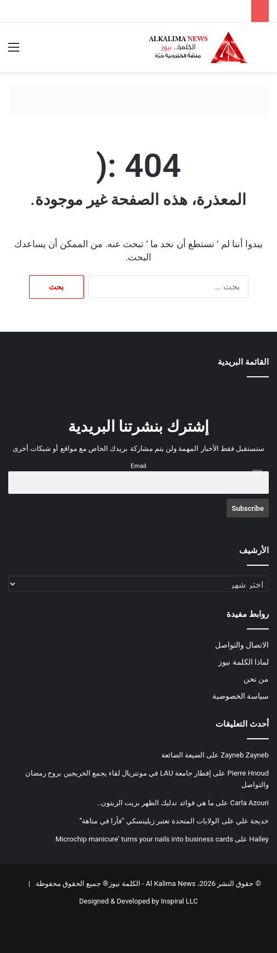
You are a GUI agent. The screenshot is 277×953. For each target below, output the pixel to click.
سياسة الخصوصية (240, 696)
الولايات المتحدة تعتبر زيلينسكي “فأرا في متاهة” (150, 821)
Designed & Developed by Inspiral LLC (138, 901)
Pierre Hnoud (248, 773)
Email (138, 466)
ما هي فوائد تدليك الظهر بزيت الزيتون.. (155, 803)
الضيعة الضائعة (183, 755)
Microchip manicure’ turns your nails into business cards (144, 839)
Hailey (259, 839)
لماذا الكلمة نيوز (243, 661)
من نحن (256, 679)
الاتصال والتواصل (242, 644)
